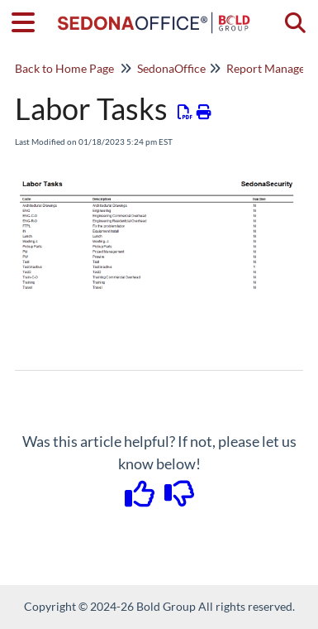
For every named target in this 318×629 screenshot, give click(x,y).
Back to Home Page (64, 68)
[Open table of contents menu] (29, 20)
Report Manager (268, 68)
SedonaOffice (171, 68)
